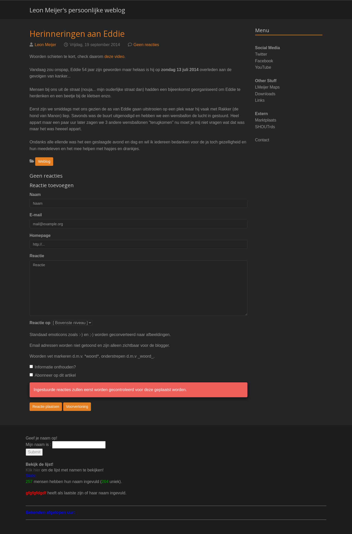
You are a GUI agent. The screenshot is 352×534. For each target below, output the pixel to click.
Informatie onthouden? (53, 367)
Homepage (40, 235)
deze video (114, 56)
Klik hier (33, 470)
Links (260, 100)
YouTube (263, 67)
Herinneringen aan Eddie (77, 33)
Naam (35, 194)
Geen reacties (146, 44)
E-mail (36, 215)
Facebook (264, 61)
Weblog (44, 161)
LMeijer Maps (267, 87)
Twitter (261, 54)
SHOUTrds (265, 127)
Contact (262, 140)
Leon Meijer (45, 44)
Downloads (265, 94)
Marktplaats (265, 120)
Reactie (37, 256)
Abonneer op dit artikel (53, 375)
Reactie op (40, 323)
